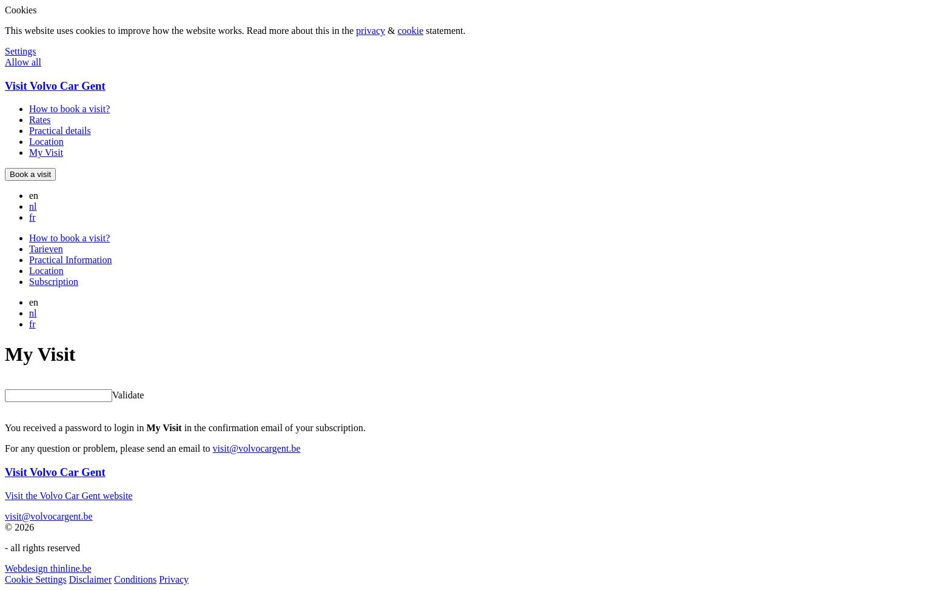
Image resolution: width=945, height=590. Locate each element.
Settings (20, 51)
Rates (40, 120)
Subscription (53, 282)
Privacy (174, 579)
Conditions (135, 579)
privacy (370, 30)
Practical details (60, 131)
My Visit (46, 152)
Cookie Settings (36, 579)
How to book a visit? (69, 109)
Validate (128, 395)
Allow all (23, 62)
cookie (410, 30)
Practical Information (70, 260)
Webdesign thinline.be (48, 568)
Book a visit (30, 174)
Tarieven (46, 249)
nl (32, 206)
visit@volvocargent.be (257, 448)
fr (32, 217)
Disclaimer (90, 579)
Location (46, 141)
